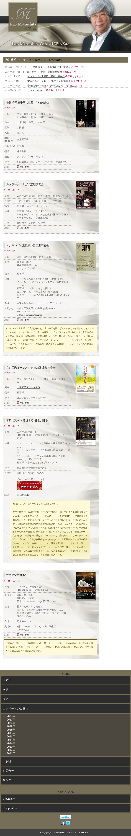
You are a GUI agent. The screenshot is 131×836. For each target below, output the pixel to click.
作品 (5, 699)
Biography (9, 798)
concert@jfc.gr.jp (34, 314)
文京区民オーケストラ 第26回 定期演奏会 (48, 81)
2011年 (11, 753)
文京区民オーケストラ (28, 387)
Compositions (11, 808)
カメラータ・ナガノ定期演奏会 (43, 71)
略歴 (5, 689)
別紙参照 (24, 167)
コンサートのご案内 (15, 708)
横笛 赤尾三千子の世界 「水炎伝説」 (52, 67)
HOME (7, 680)
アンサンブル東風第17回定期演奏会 (46, 76)
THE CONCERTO (37, 90)
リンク (7, 780)
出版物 (7, 761)
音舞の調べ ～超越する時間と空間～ (46, 85)
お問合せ (8, 770)
